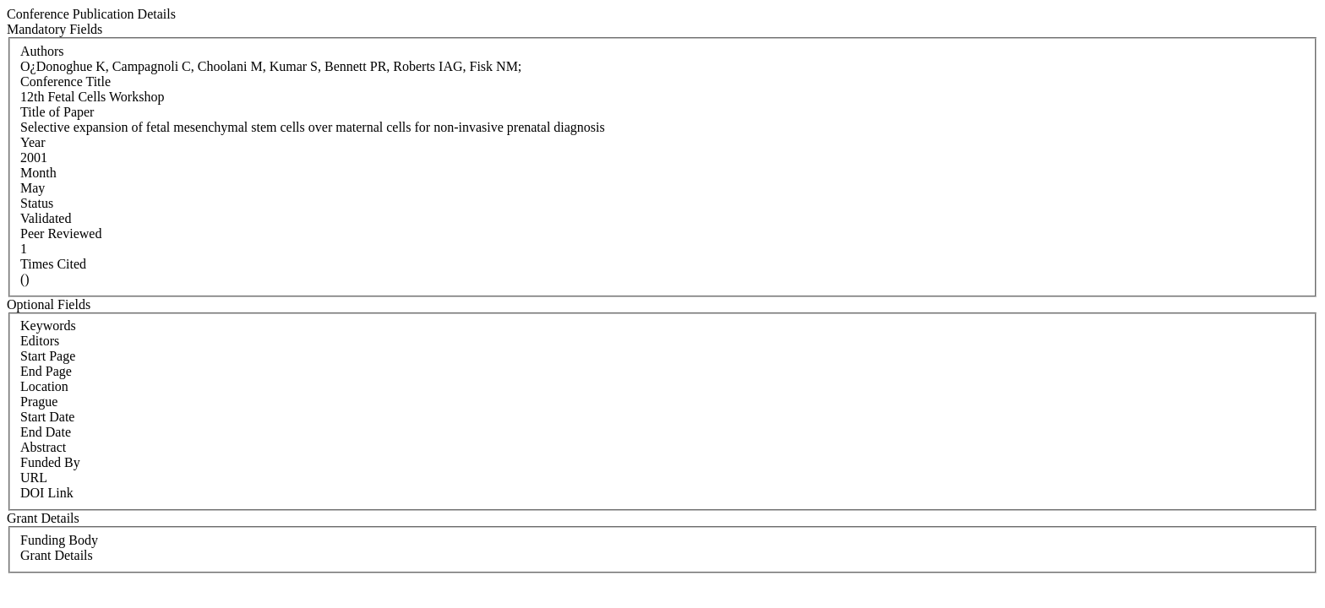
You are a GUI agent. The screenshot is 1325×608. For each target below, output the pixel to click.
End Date (45, 432)
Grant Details (56, 555)
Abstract (43, 447)
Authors (42, 51)
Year (32, 142)
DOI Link (47, 493)
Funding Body (59, 540)
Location (44, 386)
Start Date (47, 417)
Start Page (47, 356)
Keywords (48, 325)
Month (38, 173)
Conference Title (65, 81)
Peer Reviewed (60, 233)
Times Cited (53, 264)
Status (36, 203)
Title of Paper (57, 112)
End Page (46, 371)
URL (33, 477)
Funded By (50, 462)
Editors (39, 341)
